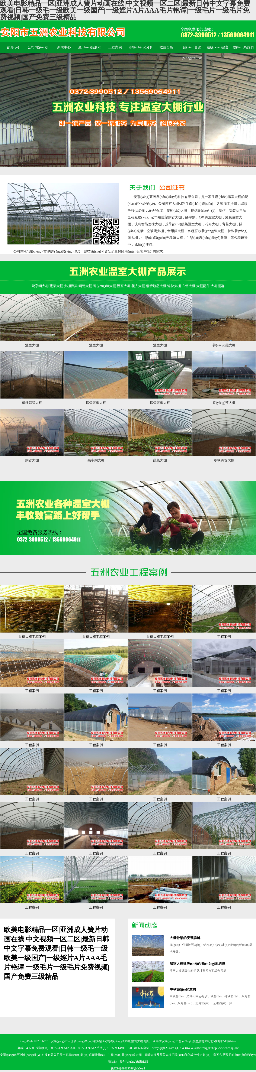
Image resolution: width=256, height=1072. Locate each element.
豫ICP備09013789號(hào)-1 (128, 1068)
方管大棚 (188, 286)
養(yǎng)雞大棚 (224, 345)
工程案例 (224, 637)
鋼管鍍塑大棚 (156, 286)
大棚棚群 (217, 286)
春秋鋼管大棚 (224, 460)
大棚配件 (203, 286)
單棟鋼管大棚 (32, 403)
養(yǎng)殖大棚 (104, 286)
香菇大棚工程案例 (32, 637)
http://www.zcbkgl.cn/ (225, 1048)
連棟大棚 (174, 286)
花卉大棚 (138, 286)
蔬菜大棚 (56, 286)
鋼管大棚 (85, 286)
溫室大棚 (124, 286)
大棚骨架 (71, 286)
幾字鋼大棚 (40, 286)
